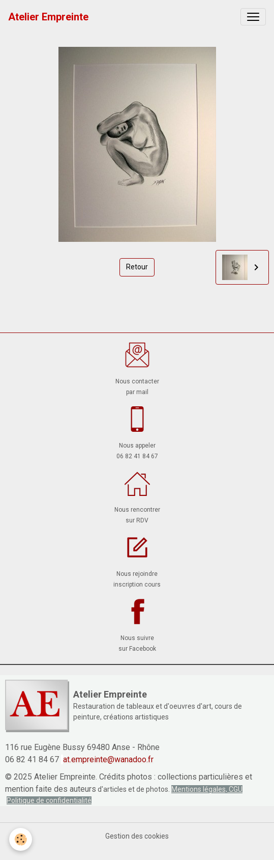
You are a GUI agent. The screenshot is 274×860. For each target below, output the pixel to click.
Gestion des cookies (137, 836)
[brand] (48, 16)
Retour (137, 267)
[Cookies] (20, 839)
